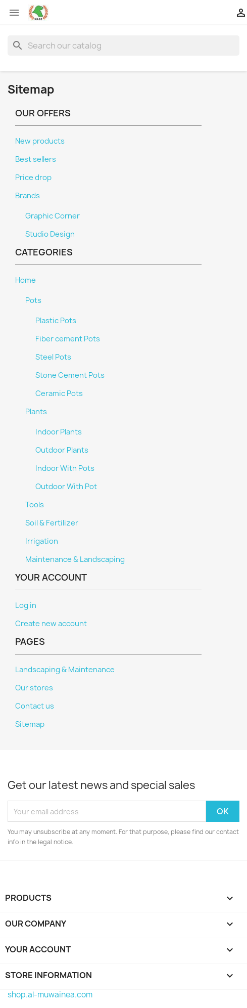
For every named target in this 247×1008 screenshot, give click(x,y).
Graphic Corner (52, 216)
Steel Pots (53, 357)
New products (40, 141)
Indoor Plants (58, 432)
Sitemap (29, 724)
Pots (33, 300)
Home (25, 280)
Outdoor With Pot (66, 486)
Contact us (34, 706)
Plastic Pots (55, 321)
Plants (36, 412)
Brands (27, 196)
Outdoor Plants (61, 450)
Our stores (34, 688)
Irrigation (41, 541)
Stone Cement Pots (70, 375)
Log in (25, 605)
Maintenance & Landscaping (75, 559)
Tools (34, 505)
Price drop (33, 177)
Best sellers (35, 159)
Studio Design (50, 234)
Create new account (51, 624)
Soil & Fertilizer (51, 523)
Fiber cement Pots (67, 339)
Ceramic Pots (59, 393)
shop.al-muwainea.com (50, 994)
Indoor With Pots (64, 468)
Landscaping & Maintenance (65, 670)
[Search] (123, 45)
